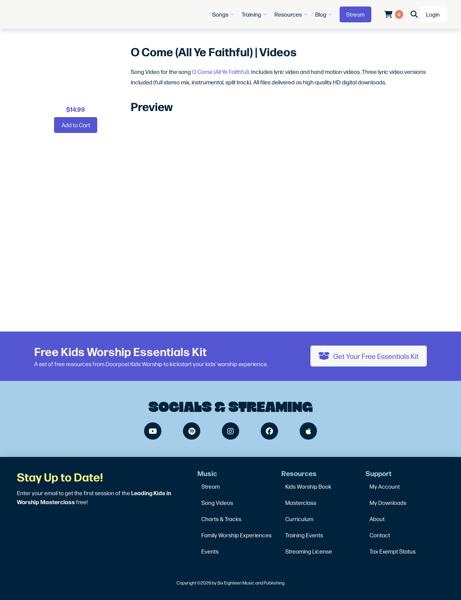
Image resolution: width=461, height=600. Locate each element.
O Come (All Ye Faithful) (220, 71)
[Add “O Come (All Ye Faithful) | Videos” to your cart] (75, 125)
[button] (224, 14)
